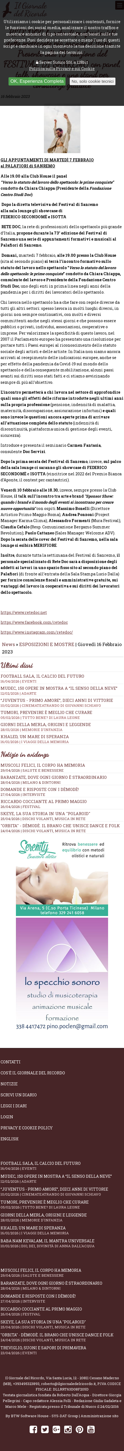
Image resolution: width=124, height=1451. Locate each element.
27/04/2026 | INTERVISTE (23, 794)
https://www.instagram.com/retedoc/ (37, 632)
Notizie (9, 1083)
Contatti (11, 1061)
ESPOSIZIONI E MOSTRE (46, 644)
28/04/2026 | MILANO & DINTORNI (31, 782)
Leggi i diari (14, 1105)
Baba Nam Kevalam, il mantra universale (62, 1243)
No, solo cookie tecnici (93, 81)
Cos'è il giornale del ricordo (33, 1072)
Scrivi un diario (19, 1094)
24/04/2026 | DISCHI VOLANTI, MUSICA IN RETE (43, 830)
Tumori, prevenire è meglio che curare (62, 715)
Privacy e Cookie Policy (27, 1127)
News (8, 644)
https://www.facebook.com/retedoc (34, 622)
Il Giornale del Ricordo (24, 1377)
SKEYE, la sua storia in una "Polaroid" (45, 813)
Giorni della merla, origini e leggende (62, 727)
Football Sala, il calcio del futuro (62, 678)
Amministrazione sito (100, 1415)
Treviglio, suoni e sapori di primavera (62, 1350)
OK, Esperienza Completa (37, 81)
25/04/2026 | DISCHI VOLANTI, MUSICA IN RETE (43, 818)
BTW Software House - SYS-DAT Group (44, 1415)
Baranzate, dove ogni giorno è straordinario (54, 777)
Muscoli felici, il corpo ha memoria (43, 765)
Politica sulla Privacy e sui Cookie (62, 68)
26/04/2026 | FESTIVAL (20, 806)
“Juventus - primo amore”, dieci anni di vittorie (62, 702)
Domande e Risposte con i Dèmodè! (40, 789)
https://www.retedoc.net (24, 612)
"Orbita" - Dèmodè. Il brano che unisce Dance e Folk (60, 825)
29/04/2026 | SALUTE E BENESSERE (32, 770)
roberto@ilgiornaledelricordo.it (68, 1383)
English (10, 1138)
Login (7, 1116)
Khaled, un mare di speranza (62, 739)
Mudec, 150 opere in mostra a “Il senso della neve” (62, 690)
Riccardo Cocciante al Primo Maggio (44, 801)
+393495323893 (26, 1383)
